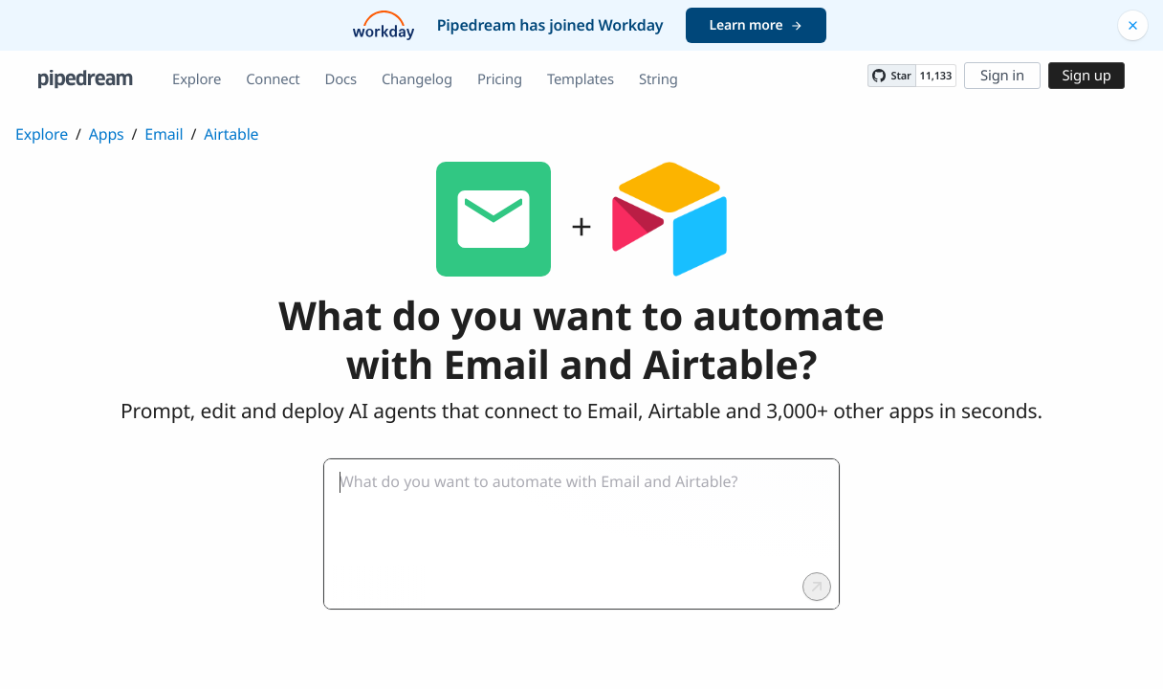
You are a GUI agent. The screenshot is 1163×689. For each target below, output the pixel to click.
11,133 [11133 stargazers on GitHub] (936, 76)
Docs (341, 79)
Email (163, 133)
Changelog (417, 79)
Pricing (499, 79)
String (658, 79)
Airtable (231, 133)
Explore (196, 79)
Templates (580, 79)
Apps (106, 133)
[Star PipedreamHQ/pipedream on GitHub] (891, 75)
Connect (272, 79)
